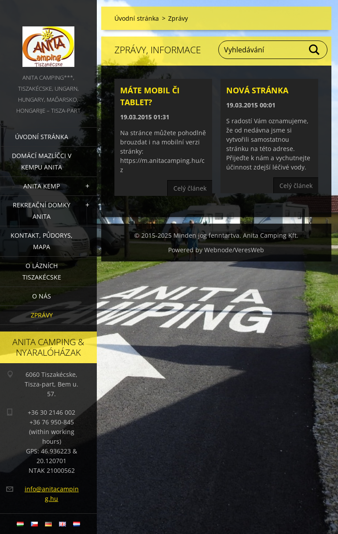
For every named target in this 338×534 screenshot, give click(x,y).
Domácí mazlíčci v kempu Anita (41, 161)
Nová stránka (257, 90)
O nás (41, 296)
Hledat (314, 49)
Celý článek (189, 188)
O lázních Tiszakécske (41, 271)
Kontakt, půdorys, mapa (42, 241)
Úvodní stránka (41, 137)
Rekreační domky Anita (41, 211)
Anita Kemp (41, 186)
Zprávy (42, 315)
